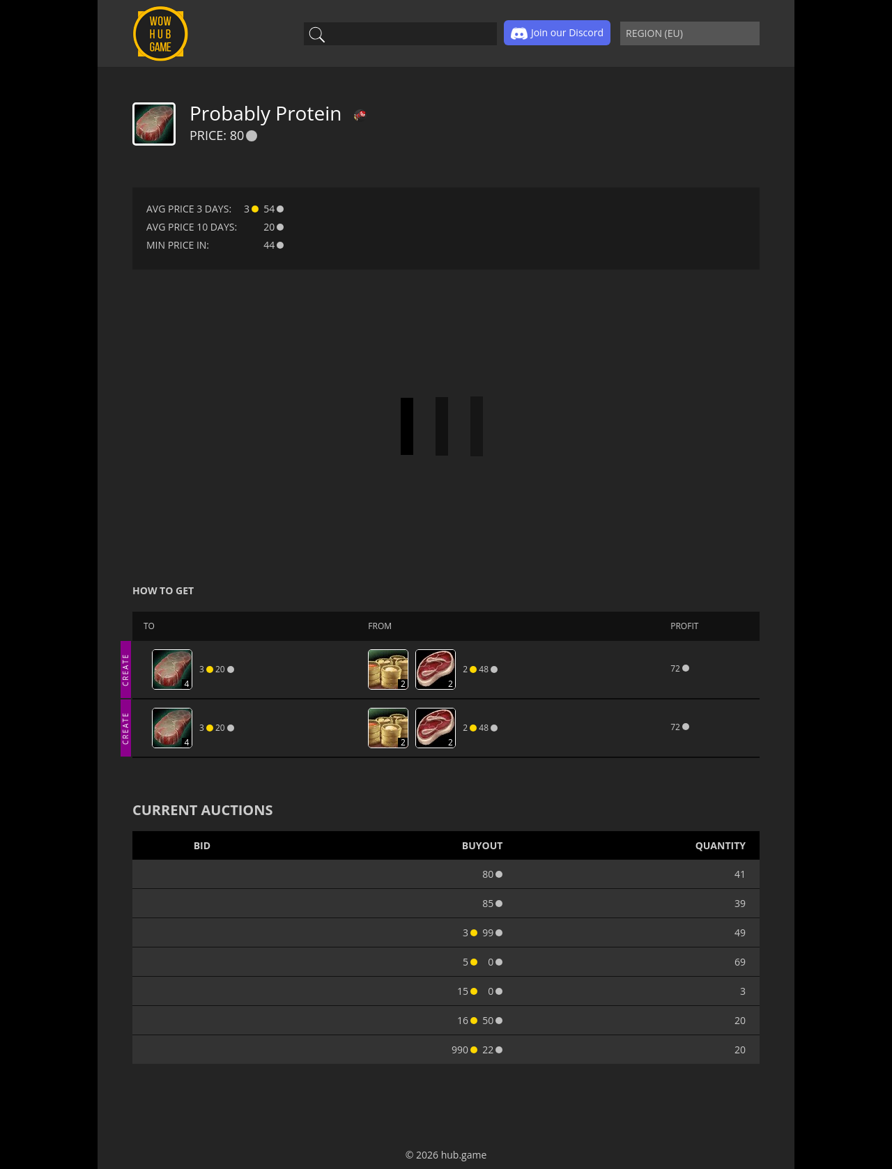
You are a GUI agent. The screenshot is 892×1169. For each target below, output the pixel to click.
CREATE (125, 669)
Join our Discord (557, 33)
